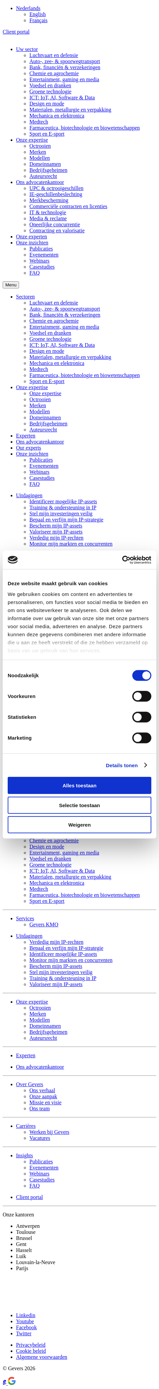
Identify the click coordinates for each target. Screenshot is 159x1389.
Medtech (38, 122)
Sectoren (25, 296)
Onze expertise (32, 140)
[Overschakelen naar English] (37, 14)
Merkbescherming (48, 200)
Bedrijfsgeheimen (48, 170)
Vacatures (39, 1138)
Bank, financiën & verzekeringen (64, 67)
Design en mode (46, 103)
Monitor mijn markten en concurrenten (71, 544)
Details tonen (122, 765)
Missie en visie (45, 1102)
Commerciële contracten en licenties (68, 206)
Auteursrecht (43, 176)
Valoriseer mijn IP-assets (56, 532)
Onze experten (31, 236)
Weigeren (79, 825)
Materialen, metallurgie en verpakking (70, 109)
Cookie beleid (31, 1351)
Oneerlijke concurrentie (54, 224)
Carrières (26, 1126)
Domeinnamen (45, 164)
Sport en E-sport (46, 134)
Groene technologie (50, 91)
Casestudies (42, 267)
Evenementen (43, 255)
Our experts (28, 448)
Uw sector (27, 49)
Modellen (39, 158)
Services (25, 918)
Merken (37, 152)
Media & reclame (48, 218)
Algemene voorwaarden (41, 1357)
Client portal (16, 32)
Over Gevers (29, 1084)
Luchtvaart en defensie (53, 55)
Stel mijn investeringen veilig (61, 513)
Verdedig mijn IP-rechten (56, 538)
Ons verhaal (42, 1090)
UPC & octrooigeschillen (56, 188)
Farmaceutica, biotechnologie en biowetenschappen (84, 128)
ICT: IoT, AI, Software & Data (62, 97)
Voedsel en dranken (50, 85)
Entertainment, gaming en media (64, 79)
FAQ (34, 273)
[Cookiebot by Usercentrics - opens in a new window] (122, 559)
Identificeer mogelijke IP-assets (63, 501)
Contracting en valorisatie (57, 230)
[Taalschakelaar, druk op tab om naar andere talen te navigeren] (28, 8)
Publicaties (41, 248)
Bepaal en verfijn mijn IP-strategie (66, 519)
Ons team (39, 1108)
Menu (10, 284)
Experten (25, 435)
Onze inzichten (32, 242)
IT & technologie (47, 212)
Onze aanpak (43, 1096)
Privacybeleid (30, 1345)
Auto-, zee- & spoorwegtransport (64, 61)
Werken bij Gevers (49, 1132)
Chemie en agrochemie (54, 73)
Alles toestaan (79, 785)
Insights (24, 1155)
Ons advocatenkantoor (40, 182)
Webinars (39, 261)
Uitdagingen (29, 495)
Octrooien (40, 146)
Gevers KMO (43, 924)
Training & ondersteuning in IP (62, 507)
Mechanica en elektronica (56, 116)
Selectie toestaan (79, 805)
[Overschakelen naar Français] (38, 20)
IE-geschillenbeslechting (55, 194)
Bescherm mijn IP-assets (55, 525)
